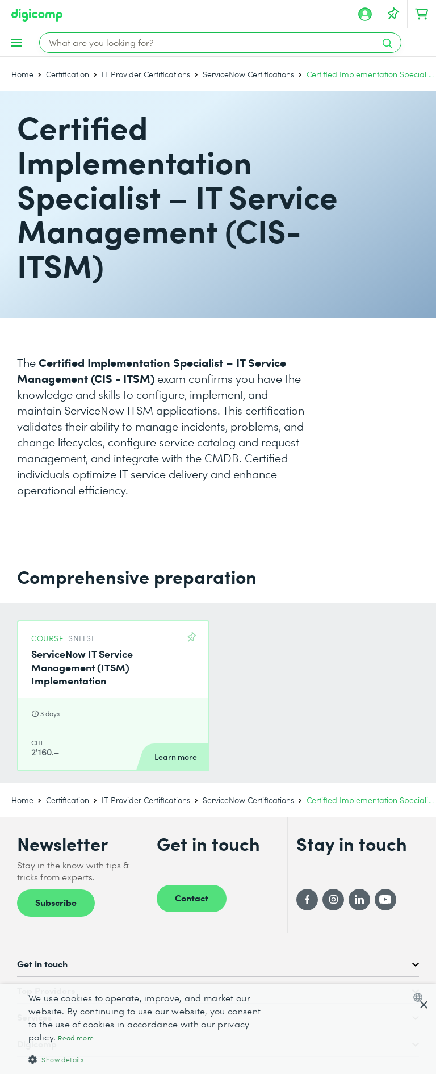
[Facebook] (307, 899)
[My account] (365, 14)
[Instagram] (333, 899)
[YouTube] (385, 899)
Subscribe (56, 902)
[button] (149, 1058)
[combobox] (420, 997)
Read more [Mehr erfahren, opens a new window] (76, 1038)
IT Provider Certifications (146, 74)
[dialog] (218, 1029)
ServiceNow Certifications (248, 74)
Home (22, 74)
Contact (191, 897)
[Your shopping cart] (422, 14)
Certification (67, 74)
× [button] (423, 1005)
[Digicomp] (36, 15)
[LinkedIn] (359, 899)
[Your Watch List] (393, 14)
